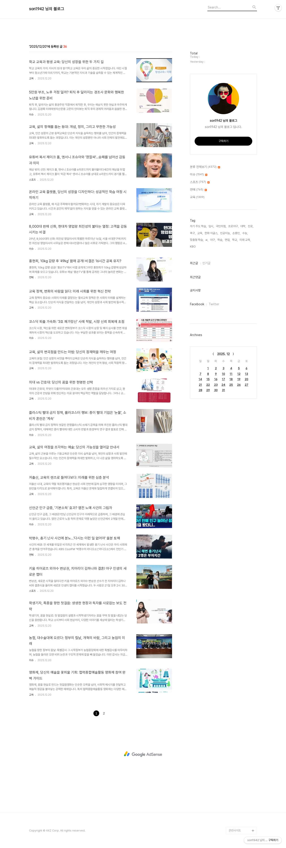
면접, (227, 239)
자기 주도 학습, (198, 226)
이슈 (31, 114)
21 (200, 384)
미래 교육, (245, 239)
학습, (220, 239)
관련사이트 (235, 830)
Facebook (197, 304)
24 (223, 384)
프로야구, (233, 226)
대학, (243, 226)
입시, (211, 226)
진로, (250, 226)
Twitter (214, 304)
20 (246, 379)
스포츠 (32, 179)
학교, (235, 239)
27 (246, 384)
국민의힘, (221, 226)
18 (231, 379)
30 (216, 390)
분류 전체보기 (205, 167)
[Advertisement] (143, 754)
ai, (206, 239)
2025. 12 (223, 354)
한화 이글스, (211, 233)
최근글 (194, 263)
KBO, (193, 246)
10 (223, 374)
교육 (31, 78)
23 (216, 384)
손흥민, (236, 233)
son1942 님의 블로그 (46, 9)
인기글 (206, 263)
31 (223, 390)
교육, (200, 233)
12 (238, 374)
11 (231, 374)
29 (208, 390)
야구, (213, 239)
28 (200, 390)
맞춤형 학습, (197, 239)
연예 (31, 277)
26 (239, 384)
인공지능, (225, 233)
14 (200, 379)
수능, (245, 233)
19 (238, 379)
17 (223, 379)
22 (208, 384)
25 (231, 384)
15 (208, 379)
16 (215, 379)
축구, (193, 233)
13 (246, 374)
